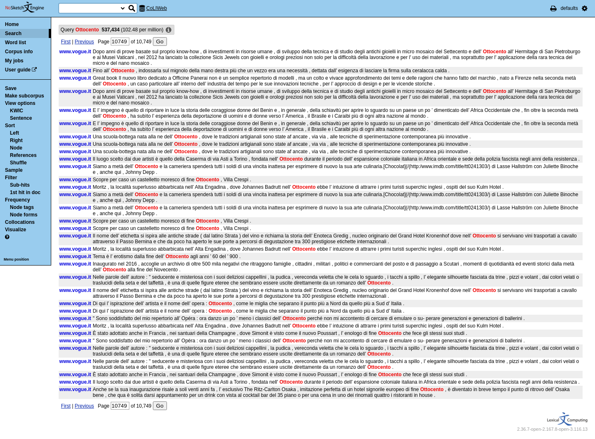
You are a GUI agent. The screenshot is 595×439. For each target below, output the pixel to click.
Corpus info (19, 52)
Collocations (20, 222)
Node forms (24, 215)
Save (11, 88)
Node (16, 148)
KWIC (16, 111)
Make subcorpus (24, 96)
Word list (15, 42)
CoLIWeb (156, 8)
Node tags (22, 207)
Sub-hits (20, 185)
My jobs (14, 61)
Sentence (21, 118)
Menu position (16, 259)
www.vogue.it (75, 52)
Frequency (17, 200)
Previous (84, 42)
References (23, 155)
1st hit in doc (25, 192)
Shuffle (18, 163)
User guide (18, 70)
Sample (14, 170)
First (66, 42)
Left (14, 133)
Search (13, 33)
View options (20, 103)
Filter (11, 177)
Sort (10, 125)
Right (16, 140)
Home (12, 24)
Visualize (15, 230)
